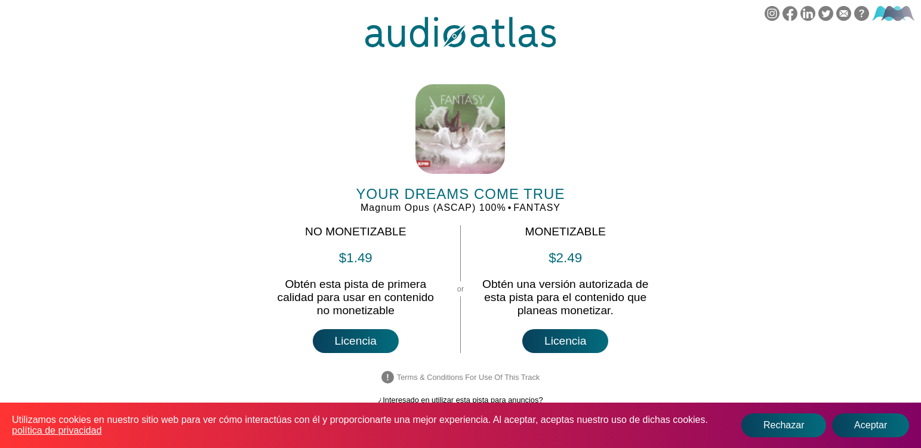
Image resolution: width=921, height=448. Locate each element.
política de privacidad (56, 430)
